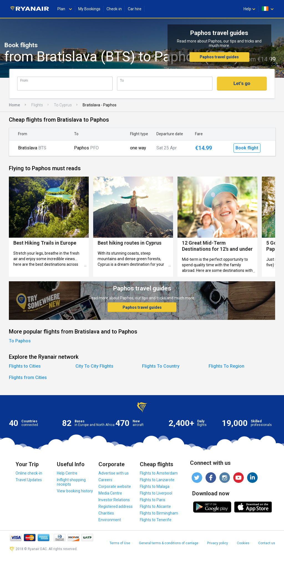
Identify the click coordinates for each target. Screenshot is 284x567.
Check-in (114, 9)
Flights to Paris (152, 500)
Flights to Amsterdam (159, 473)
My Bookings (89, 9)
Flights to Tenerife (155, 520)
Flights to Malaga (154, 486)
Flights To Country (160, 366)
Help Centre (67, 473)
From (24, 80)
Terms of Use (120, 543)
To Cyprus (63, 105)
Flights (37, 105)
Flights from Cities (28, 377)
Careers (105, 480)
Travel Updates (29, 480)
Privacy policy (217, 543)
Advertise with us (113, 473)
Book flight (246, 147)
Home (14, 105)
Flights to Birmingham (159, 513)
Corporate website (114, 486)
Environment (109, 520)
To (122, 80)
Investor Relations (114, 500)
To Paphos (20, 340)
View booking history (75, 491)
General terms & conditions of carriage (168, 543)
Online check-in (29, 473)
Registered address (115, 506)
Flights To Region (226, 366)
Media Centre (110, 493)
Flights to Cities (25, 366)
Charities (106, 513)
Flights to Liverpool (156, 493)
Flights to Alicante (155, 506)
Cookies (243, 543)
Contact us (266, 543)
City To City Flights (94, 366)
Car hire (134, 9)
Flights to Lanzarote (157, 480)
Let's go (242, 83)
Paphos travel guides (219, 57)
